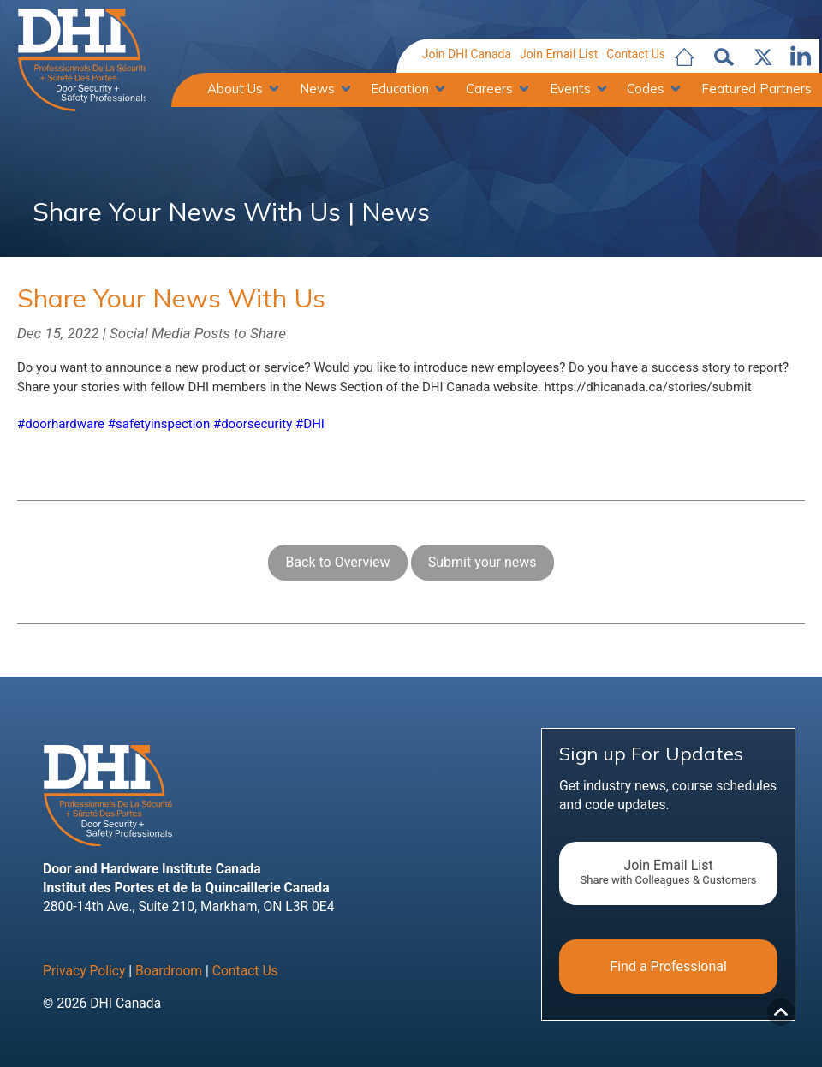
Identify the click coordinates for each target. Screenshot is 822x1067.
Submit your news (482, 568)
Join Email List (559, 55)
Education (400, 89)
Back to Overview (337, 568)
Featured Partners (756, 89)
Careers (489, 89)
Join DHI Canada (466, 55)
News (317, 89)
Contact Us (635, 55)
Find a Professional (668, 972)
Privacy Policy (84, 977)
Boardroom (168, 977)
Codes (645, 89)
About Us (235, 89)
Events (570, 89)
